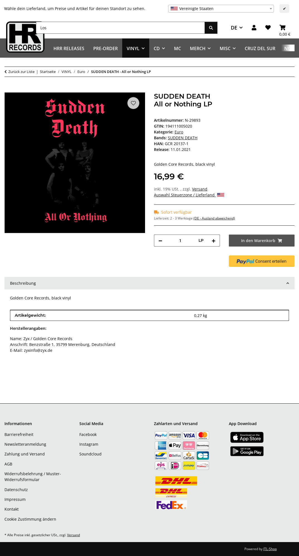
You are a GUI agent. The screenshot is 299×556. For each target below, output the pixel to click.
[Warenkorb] (285, 27)
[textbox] (221, 8)
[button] (254, 27)
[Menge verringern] (160, 240)
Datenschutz (16, 489)
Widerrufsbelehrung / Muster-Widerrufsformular (32, 476)
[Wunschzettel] (268, 27)
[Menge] (180, 240)
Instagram (88, 444)
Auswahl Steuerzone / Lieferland (189, 194)
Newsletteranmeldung (25, 444)
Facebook (88, 434)
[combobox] (221, 9)
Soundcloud (90, 454)
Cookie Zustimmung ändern (30, 519)
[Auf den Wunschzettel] (133, 103)
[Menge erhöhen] (213, 240)
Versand (199, 189)
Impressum (15, 499)
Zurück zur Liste (21, 71)
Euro (179, 132)
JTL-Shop (270, 549)
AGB (8, 464)
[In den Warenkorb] (8, 89)
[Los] (120, 28)
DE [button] (234, 27)
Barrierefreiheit (18, 434)
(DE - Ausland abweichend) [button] (214, 218)
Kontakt (11, 509)
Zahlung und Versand (24, 454)
